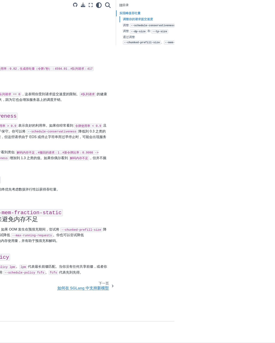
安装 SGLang (15, 36)
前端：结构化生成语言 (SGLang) (28, 50)
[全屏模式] (191, 5)
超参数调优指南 (16, 75)
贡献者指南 (13, 89)
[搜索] (208, 5)
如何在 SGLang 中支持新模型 (26, 82)
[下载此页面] (184, 5)
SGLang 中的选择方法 (21, 95)
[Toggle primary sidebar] (62, 5)
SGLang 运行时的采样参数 (24, 68)
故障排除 (12, 109)
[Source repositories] (176, 5)
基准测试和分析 (16, 102)
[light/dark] (199, 5)
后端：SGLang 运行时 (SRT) (25, 43)
